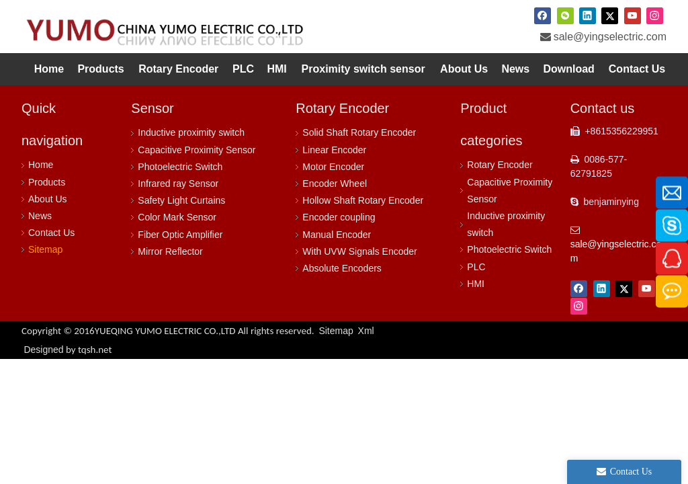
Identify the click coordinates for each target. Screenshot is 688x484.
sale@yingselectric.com (610, 36)
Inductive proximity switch (191, 132)
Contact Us (51, 232)
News (40, 215)
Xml (366, 330)
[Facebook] (542, 15)
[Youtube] (632, 15)
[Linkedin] (587, 15)
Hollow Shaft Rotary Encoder (362, 200)
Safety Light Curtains (181, 200)
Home (40, 164)
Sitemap (45, 249)
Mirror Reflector (170, 251)
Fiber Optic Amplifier (180, 234)
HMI (475, 283)
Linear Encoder (334, 150)
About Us (47, 199)
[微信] (565, 15)
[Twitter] (609, 15)
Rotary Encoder (499, 164)
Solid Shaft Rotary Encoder (359, 132)
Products (46, 182)
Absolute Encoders (342, 268)
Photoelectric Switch (180, 166)
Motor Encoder (333, 166)
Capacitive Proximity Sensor (196, 150)
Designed (68, 349)
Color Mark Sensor (177, 217)
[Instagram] (654, 15)
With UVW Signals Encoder (359, 251)
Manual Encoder (336, 234)
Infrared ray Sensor (178, 183)
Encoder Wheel (334, 183)
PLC (476, 266)
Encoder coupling (338, 217)
